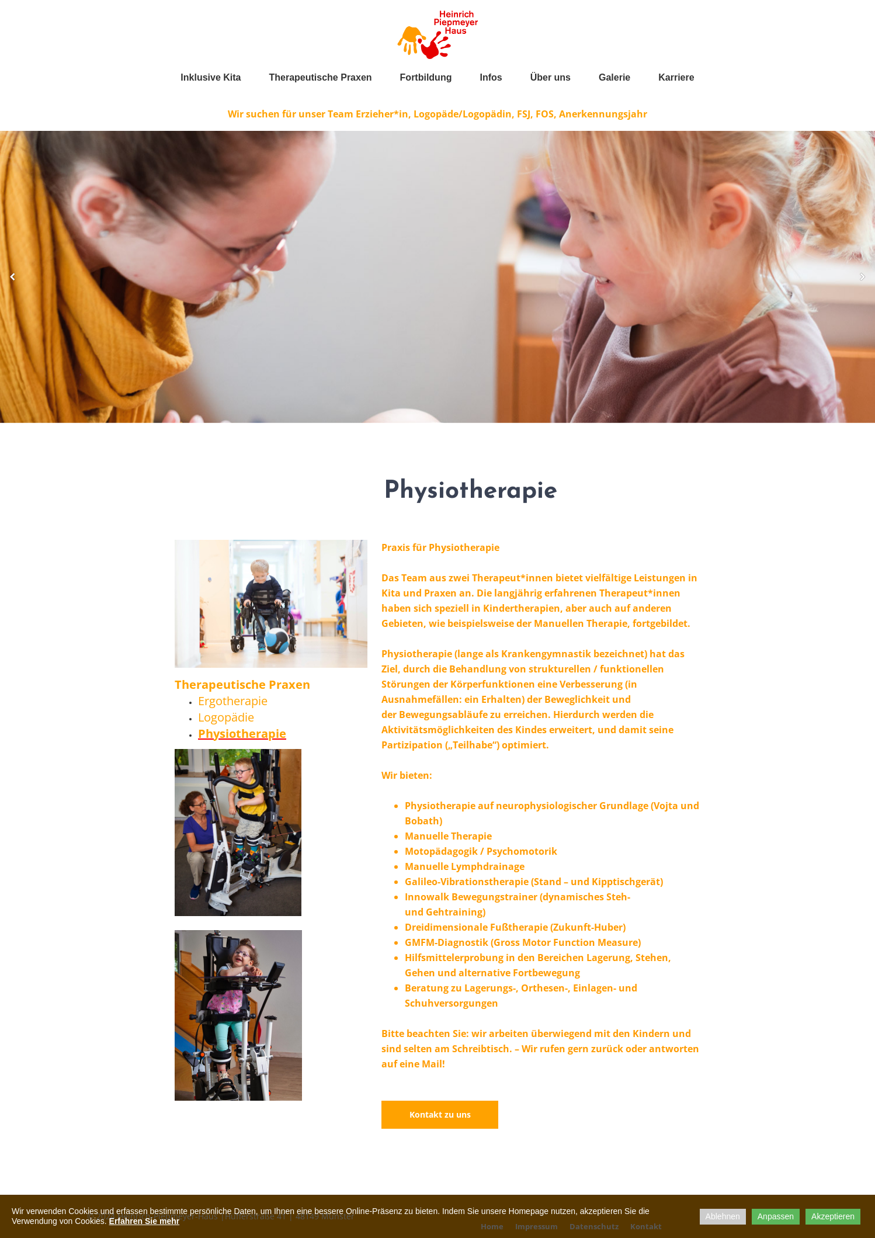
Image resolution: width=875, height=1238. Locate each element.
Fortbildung (426, 77)
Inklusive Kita (210, 77)
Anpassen (776, 1216)
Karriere (676, 77)
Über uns (550, 77)
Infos (491, 77)
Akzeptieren (833, 1216)
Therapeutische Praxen (320, 77)
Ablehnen (723, 1216)
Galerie (614, 77)
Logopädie (226, 717)
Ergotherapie (233, 701)
